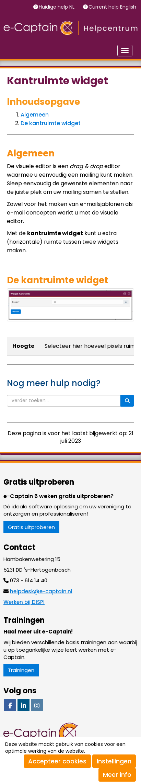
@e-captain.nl (41, 591)
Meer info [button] (117, 774)
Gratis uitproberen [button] (31, 527)
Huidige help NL (57, 6)
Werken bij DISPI (24, 602)
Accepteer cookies (57, 761)
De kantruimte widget (51, 123)
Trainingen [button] (21, 670)
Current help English (113, 6)
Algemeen (35, 115)
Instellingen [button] (114, 761)
